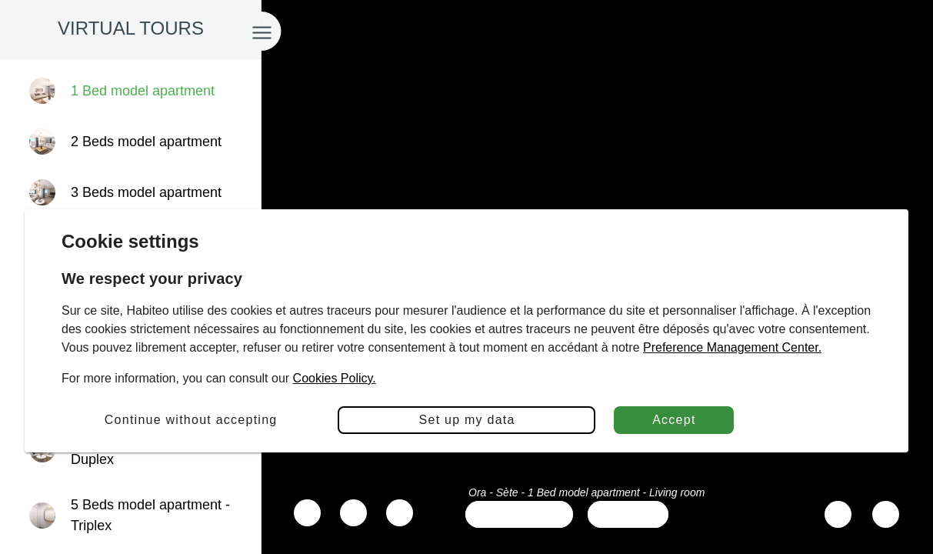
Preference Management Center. (732, 347)
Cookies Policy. (334, 378)
